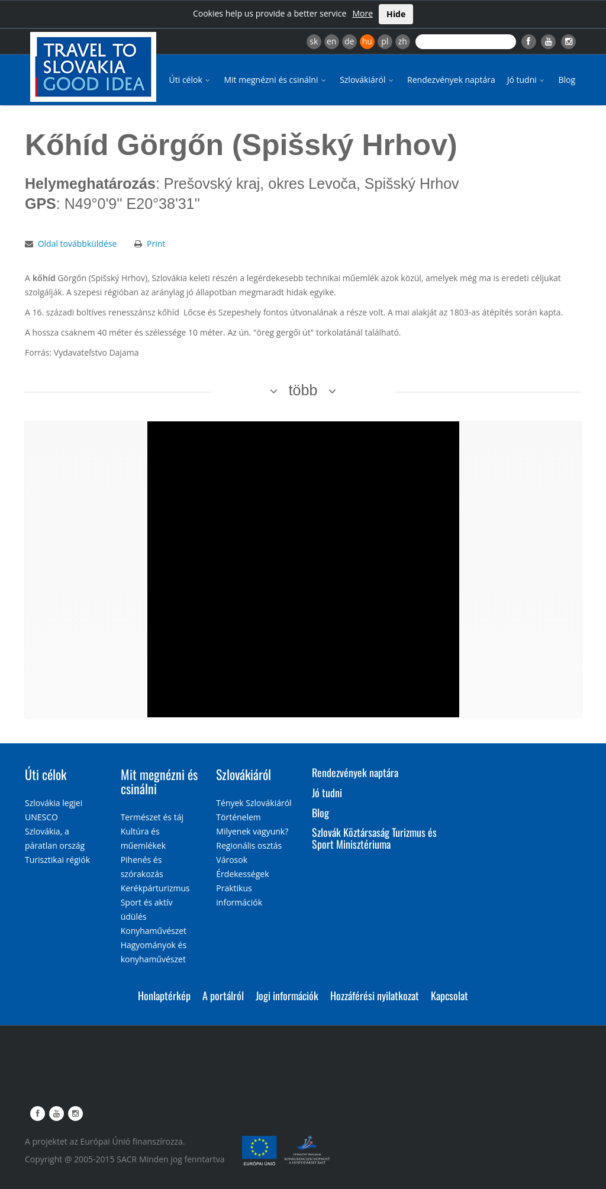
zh (402, 41)
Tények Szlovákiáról (253, 802)
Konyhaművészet (153, 930)
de (349, 41)
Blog (566, 79)
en (331, 41)
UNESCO (41, 817)
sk (314, 41)
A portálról (223, 995)
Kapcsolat (449, 995)
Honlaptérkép (164, 995)
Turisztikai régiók (57, 859)
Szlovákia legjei (53, 802)
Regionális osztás (249, 845)
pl (384, 41)
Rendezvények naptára (451, 79)
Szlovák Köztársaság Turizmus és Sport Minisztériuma (374, 838)
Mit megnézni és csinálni (276, 79)
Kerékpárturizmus (155, 888)
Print (156, 243)
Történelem (238, 817)
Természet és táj (152, 817)
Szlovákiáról (367, 79)
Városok (231, 859)
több (303, 390)
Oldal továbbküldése (77, 243)
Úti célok (190, 79)
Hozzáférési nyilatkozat (374, 995)
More (362, 13)
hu (367, 41)
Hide (395, 14)
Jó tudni (527, 79)
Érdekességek (242, 873)
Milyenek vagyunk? (252, 831)
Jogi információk (287, 995)
